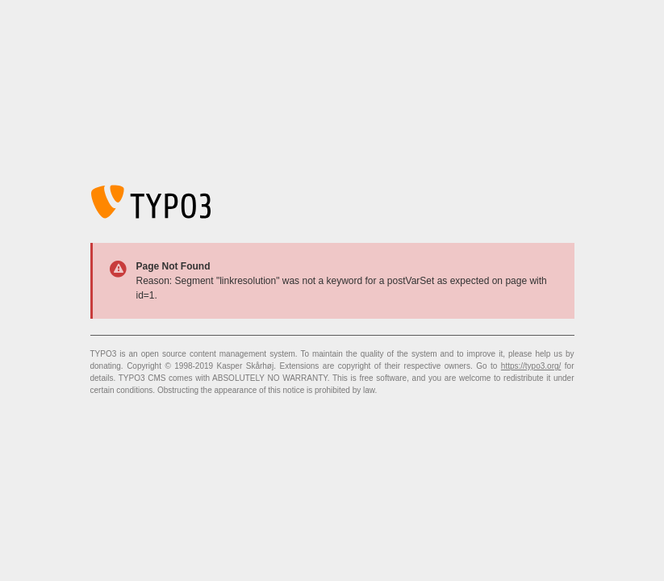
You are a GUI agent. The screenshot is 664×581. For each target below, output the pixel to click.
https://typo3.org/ (531, 366)
